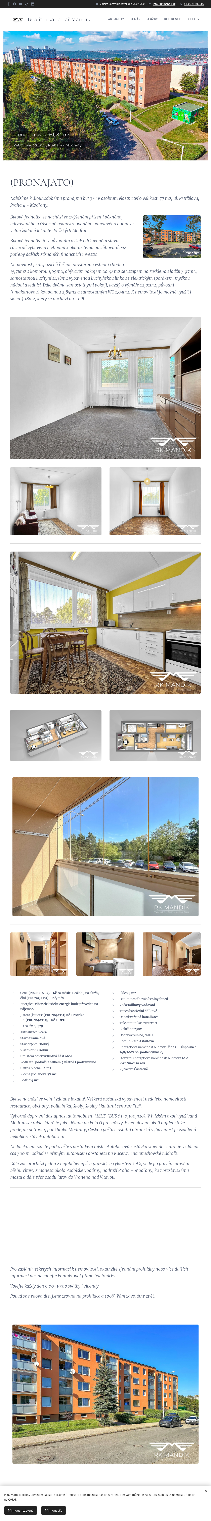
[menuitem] (134, 19)
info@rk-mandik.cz (164, 4)
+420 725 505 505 (194, 4)
